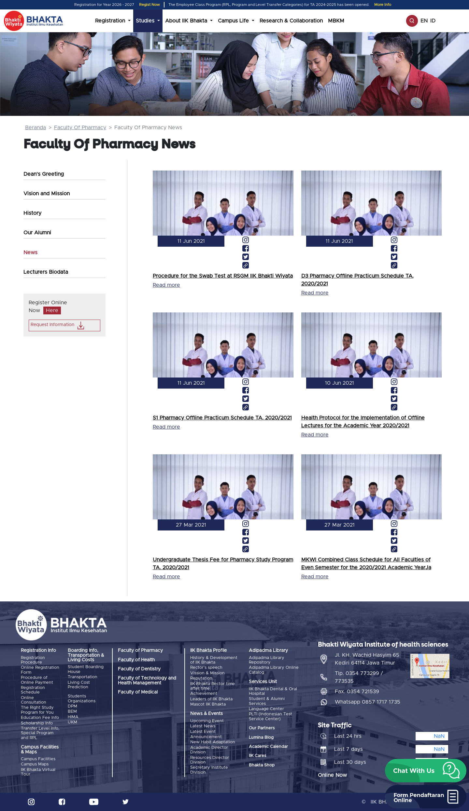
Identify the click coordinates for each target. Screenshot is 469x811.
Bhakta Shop (262, 765)
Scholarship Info (37, 723)
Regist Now (149, 5)
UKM (72, 722)
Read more (166, 285)
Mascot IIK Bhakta (208, 704)
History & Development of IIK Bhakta (213, 660)
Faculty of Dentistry (139, 669)
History (32, 213)
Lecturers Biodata (45, 272)
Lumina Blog (261, 737)
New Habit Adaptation (212, 742)
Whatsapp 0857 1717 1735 (367, 702)
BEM (72, 711)
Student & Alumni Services (267, 701)
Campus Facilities (38, 759)
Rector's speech (206, 668)
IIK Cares (257, 756)
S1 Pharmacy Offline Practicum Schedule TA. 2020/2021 (222, 417)
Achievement (203, 694)
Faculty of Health (136, 660)
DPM (72, 706)
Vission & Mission (207, 673)
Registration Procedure (33, 660)
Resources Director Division (209, 760)
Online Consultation (33, 700)
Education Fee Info (40, 718)
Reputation (201, 678)
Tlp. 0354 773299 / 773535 (359, 677)
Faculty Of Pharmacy (80, 127)
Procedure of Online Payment (37, 680)
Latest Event (203, 732)
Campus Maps (35, 764)
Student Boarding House (86, 669)
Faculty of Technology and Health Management (147, 680)
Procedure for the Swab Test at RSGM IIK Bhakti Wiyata (223, 276)
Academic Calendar (268, 747)
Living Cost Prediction (79, 684)
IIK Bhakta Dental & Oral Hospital (273, 691)
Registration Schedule (33, 690)
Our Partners (262, 728)
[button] (425, 770)
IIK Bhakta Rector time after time (212, 686)
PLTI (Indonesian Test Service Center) (270, 716)
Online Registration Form (40, 670)
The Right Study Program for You (37, 710)
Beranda (35, 127)
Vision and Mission (46, 193)
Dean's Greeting (43, 174)
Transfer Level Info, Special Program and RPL (40, 733)
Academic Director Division (209, 750)
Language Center (266, 709)
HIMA (73, 717)
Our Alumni (37, 232)
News (30, 252)
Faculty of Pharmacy (140, 650)
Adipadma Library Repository (266, 660)
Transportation (82, 677)
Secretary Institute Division (209, 769)
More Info (382, 5)
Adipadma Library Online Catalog (274, 670)
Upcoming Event (207, 721)
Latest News (202, 726)
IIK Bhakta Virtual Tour (38, 772)
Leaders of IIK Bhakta (211, 699)
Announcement (206, 737)
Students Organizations (81, 698)
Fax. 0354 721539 (357, 691)
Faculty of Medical (138, 692)
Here (52, 310)
